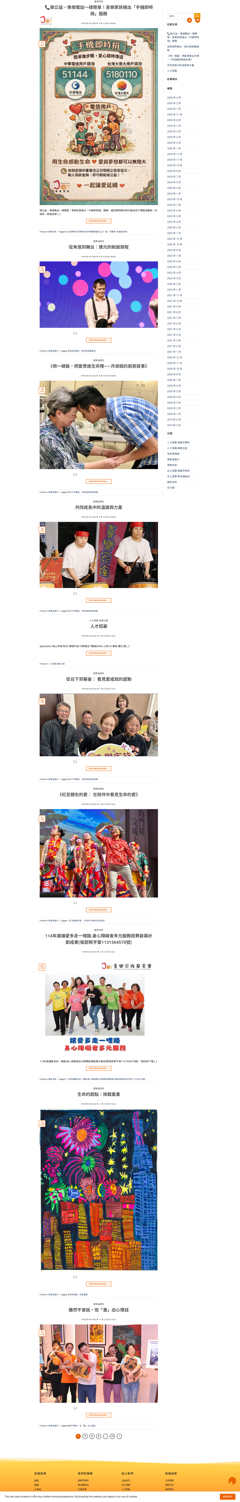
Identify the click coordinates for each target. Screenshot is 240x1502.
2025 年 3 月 (174, 142)
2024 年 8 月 (174, 171)
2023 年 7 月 (174, 205)
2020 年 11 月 (174, 363)
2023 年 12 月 (174, 199)
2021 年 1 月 (174, 351)
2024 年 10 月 (174, 165)
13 (112, 1436)
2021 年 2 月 (174, 346)
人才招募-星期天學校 (178, 442)
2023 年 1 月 (174, 233)
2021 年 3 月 (174, 340)
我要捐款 (178, 20)
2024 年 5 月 (174, 182)
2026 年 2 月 (174, 103)
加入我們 (149, 20)
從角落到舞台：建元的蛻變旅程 (82, 351)
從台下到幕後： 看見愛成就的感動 (83, 492)
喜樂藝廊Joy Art (104, 20)
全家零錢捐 (173, 453)
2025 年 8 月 (174, 120)
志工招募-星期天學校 (178, 470)
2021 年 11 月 (174, 295)
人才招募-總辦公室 (56, 664)
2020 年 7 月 (174, 380)
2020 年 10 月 (174, 368)
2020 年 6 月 (174, 385)
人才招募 (172, 70)
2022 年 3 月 (174, 278)
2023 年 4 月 (174, 221)
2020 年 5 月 (174, 391)
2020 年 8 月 (174, 374)
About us (91, 20)
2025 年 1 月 (174, 148)
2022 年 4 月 (174, 272)
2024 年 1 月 (174, 193)
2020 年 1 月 (174, 414)
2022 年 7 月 (174, 255)
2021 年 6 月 (174, 323)
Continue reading (99, 221)
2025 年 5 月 (174, 131)
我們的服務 (119, 20)
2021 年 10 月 (174, 301)
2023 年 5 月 (174, 216)
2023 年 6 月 (174, 210)
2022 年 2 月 (174, 284)
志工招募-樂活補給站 (178, 476)
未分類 (170, 487)
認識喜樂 (78, 20)
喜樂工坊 (164, 20)
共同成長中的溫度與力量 (180, 65)
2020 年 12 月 (174, 357)
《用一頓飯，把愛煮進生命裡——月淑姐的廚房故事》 (183, 58)
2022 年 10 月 (174, 244)
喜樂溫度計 (53, 351)
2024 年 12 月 (174, 154)
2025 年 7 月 (174, 125)
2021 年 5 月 (174, 329)
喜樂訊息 (134, 20)
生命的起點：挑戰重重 (78, 1294)
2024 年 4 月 (174, 188)
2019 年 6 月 (174, 419)
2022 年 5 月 (174, 267)
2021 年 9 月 (174, 306)
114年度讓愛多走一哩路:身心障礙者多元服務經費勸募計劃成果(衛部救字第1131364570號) (105, 1079)
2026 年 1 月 (174, 108)
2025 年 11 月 (174, 114)
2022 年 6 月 (174, 261)
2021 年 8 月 (174, 312)
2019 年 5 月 (174, 425)
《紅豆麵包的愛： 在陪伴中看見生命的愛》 (87, 920)
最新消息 (52, 232)
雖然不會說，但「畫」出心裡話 (82, 1426)
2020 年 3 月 (174, 402)
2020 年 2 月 (174, 408)
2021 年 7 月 (174, 318)
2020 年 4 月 (174, 397)
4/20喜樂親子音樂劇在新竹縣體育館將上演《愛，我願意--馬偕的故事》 (97, 232)
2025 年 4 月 (174, 137)
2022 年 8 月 (174, 250)
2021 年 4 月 (174, 334)
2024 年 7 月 (174, 176)
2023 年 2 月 (174, 227)
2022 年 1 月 (174, 289)
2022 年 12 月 (174, 238)
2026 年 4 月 (174, 97)
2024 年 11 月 (174, 159)
